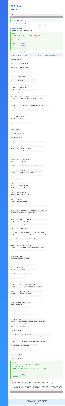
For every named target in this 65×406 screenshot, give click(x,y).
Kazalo (4, 19)
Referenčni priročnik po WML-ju (24, 27)
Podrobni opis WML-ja (22, 28)
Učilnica (4, 23)
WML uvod (22, 14)
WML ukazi (22, 16)
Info (3, 17)
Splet (4, 15)
